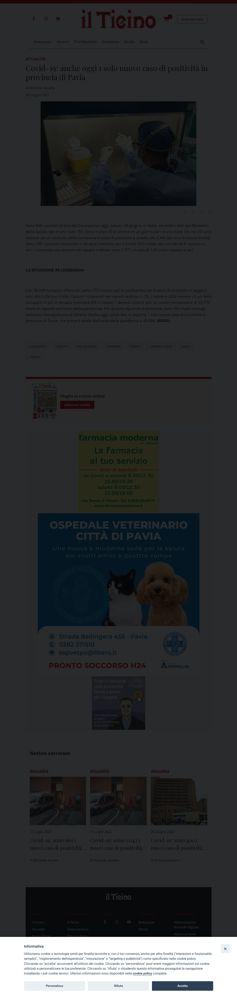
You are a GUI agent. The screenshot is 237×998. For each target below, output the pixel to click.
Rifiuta (118, 986)
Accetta (182, 986)
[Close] (225, 948)
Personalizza (54, 986)
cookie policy (142, 973)
